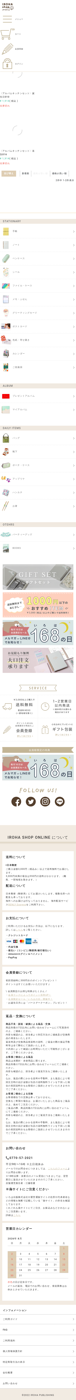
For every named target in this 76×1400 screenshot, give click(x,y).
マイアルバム (13, 409)
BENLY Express (17, 904)
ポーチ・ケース (15, 465)
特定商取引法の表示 (14, 1362)
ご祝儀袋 (11, 367)
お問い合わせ (10, 1383)
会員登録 (11, 49)
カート (10, 34)
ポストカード (13, 326)
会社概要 (8, 1372)
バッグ (10, 438)
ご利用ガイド (10, 1319)
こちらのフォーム (58, 1168)
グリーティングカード (18, 313)
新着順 (25, 173)
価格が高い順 (59, 173)
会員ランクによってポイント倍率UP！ (29, 995)
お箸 (8, 506)
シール (10, 272)
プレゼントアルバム (17, 396)
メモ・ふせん (13, 299)
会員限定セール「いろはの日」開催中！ (30, 999)
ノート (10, 245)
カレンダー (12, 354)
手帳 (8, 231)
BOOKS (10, 548)
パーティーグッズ (16, 534)
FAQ (5, 1329)
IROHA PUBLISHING (42, 1395)
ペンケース (12, 258)
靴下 (8, 452)
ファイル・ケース (16, 286)
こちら (19, 929)
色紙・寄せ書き (15, 340)
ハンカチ (11, 492)
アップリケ (12, 479)
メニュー (11, 19)
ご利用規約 (9, 1340)
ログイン (11, 64)
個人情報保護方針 (13, 1351)
